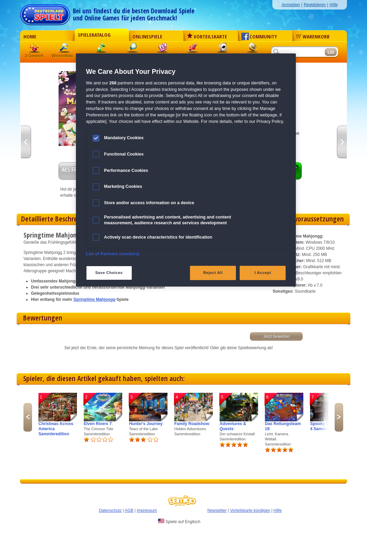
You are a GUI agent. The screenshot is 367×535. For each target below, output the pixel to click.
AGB (129, 510)
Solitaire (222, 49)
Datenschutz (110, 510)
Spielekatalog (94, 35)
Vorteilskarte (207, 36)
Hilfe (334, 4)
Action (192, 49)
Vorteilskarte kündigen (250, 510)
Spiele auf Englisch (179, 521)
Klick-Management (101, 49)
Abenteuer (252, 49)
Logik (132, 49)
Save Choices (109, 273)
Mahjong (162, 49)
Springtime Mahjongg (94, 299)
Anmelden (291, 4)
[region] (186, 169)
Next (339, 417)
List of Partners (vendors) (113, 254)
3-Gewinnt (34, 55)
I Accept (263, 273)
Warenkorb (313, 36)
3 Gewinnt (34, 49)
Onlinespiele (147, 36)
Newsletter (217, 510)
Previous (27, 417)
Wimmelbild (64, 49)
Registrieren (315, 4)
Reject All (213, 273)
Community (259, 36)
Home (29, 36)
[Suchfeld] (297, 52)
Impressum (147, 510)
